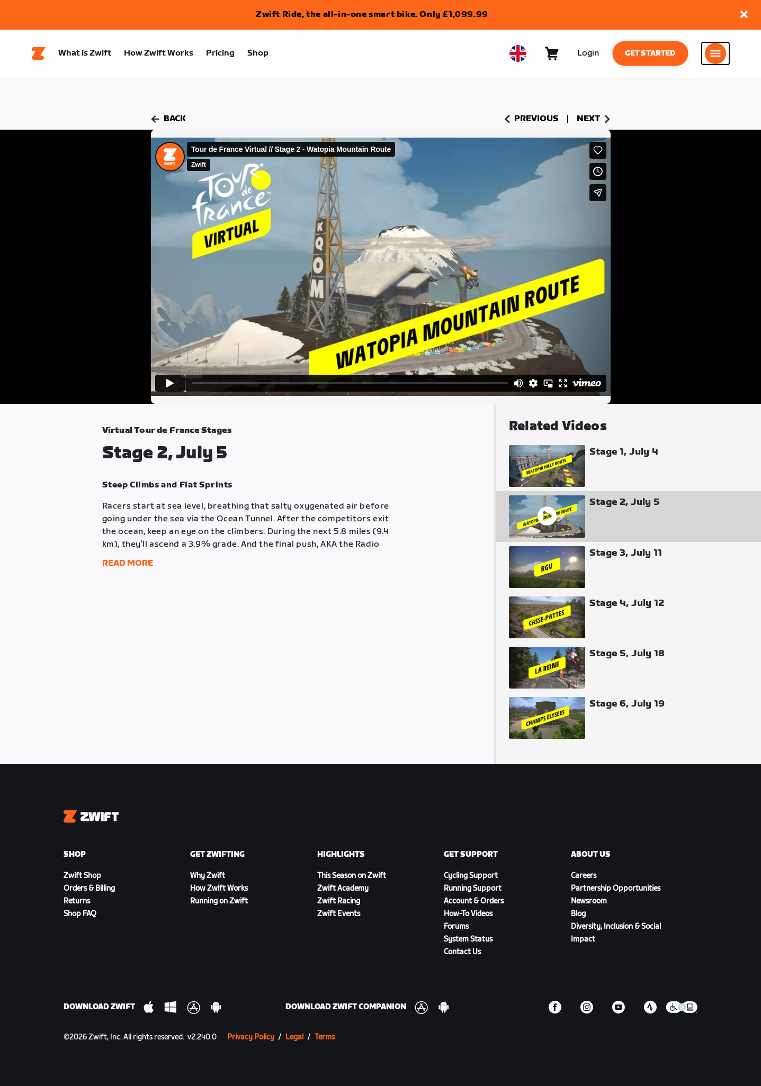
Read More (127, 563)
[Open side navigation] (715, 53)
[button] (744, 15)
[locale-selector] (517, 53)
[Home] (38, 53)
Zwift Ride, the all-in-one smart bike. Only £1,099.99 (372, 15)
